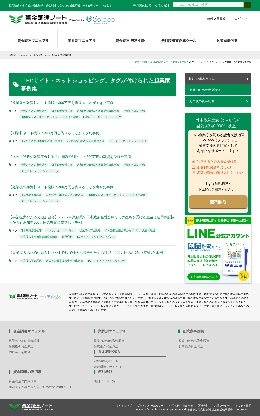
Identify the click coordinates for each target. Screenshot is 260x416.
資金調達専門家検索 (23, 381)
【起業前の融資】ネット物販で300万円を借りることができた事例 (61, 103)
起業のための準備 (134, 110)
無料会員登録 (216, 18)
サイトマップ (124, 405)
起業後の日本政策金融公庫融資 (85, 141)
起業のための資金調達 (33, 110)
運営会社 (203, 405)
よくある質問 (243, 405)
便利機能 (105, 372)
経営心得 (67, 236)
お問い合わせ (222, 405)
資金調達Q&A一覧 (106, 361)
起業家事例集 (227, 41)
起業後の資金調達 (31, 195)
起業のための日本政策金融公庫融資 (98, 110)
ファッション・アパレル (60, 230)
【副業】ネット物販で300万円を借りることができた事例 (54, 133)
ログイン (240, 18)
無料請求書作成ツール (178, 41)
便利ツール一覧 (104, 381)
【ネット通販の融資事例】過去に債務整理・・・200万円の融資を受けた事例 (70, 157)
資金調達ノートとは (107, 366)
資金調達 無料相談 (130, 41)
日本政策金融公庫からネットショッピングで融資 (49, 117)
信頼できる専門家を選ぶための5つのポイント (40, 387)
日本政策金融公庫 (61, 110)
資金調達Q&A (109, 351)
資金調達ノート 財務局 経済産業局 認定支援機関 (62, 20)
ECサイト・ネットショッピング (102, 117)
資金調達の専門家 (27, 372)
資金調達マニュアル (33, 41)
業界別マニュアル (82, 41)
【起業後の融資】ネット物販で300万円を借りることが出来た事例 (61, 187)
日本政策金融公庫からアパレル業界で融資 (130, 230)
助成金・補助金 (19, 352)
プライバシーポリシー (150, 405)
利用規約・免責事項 (181, 405)
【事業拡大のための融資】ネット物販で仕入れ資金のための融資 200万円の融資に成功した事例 (86, 252)
